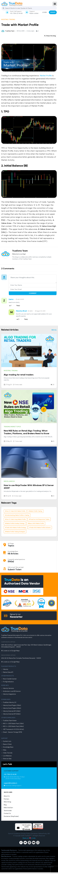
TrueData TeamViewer (9, 720)
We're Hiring (7, 802)
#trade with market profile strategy (15, 527)
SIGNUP (52, 12)
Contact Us (7, 813)
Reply (18, 305)
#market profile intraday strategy (15, 523)
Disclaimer (34, 833)
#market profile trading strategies (15, 531)
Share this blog (50, 36)
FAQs (3, 750)
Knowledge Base (7, 747)
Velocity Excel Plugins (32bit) (11, 705)
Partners (6, 799)
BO (49, 833)
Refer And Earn (8, 808)
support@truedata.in (10, 783)
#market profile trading (35, 511)
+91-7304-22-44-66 (10, 774)
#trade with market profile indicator (40, 527)
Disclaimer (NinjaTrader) (11, 816)
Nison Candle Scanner (9, 679)
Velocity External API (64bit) (10, 714)
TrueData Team (7, 31)
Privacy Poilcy (25, 833)
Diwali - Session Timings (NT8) (11, 732)
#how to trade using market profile (15, 519)
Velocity (4, 669)
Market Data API (7, 672)
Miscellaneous (9, 481)
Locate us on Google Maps (10, 651)
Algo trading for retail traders (18, 375)
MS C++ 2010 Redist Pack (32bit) (12, 723)
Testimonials (8, 810)
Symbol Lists (6, 741)
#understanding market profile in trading (17, 515)
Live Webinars (6, 756)
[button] (55, 4)
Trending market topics (12, 427)
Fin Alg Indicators (7, 682)
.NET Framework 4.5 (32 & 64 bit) (12, 729)
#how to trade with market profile (15, 511)
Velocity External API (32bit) (10, 711)
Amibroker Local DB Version (11, 691)
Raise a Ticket (6, 744)
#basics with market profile (36, 523)
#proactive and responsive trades (39, 519)
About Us (7, 796)
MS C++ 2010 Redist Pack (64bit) (12, 726)
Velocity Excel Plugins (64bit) (11, 708)
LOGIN (44, 12)
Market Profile (46, 75)
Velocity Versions (7, 688)
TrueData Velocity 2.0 (8, 702)
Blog (5, 805)
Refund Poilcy (43, 833)
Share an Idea (6, 759)
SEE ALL (54, 330)
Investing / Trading (8, 19)
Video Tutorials (6, 753)
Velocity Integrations (8, 694)
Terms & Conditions (14, 833)
